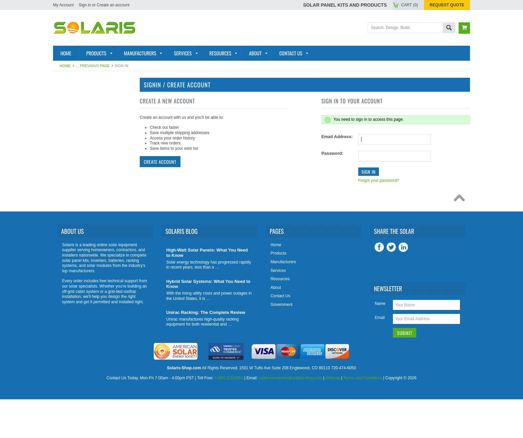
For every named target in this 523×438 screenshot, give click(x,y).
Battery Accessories (84, 194)
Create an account (113, 5)
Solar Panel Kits (78, 96)
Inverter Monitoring (83, 172)
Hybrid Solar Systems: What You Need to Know (208, 323)
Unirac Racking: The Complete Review (205, 351)
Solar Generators (81, 162)
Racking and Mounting (86, 151)
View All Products (81, 227)
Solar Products (78, 107)
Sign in (85, 5)
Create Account (160, 161)
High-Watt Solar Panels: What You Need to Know (207, 292)
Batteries (69, 140)
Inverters (69, 129)
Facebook (379, 286)
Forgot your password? (378, 180)
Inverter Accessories (85, 183)
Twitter (391, 286)
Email (380, 356)
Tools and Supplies (82, 216)
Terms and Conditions (362, 417)
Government (282, 343)
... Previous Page (93, 66)
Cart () (409, 5)
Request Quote (447, 5)
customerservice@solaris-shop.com (290, 417)
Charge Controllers (84, 205)
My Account (63, 5)
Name (380, 342)
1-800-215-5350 (229, 417)
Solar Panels (74, 118)
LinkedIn (403, 286)
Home (65, 66)
